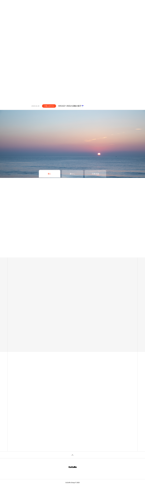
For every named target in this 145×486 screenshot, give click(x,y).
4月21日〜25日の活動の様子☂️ (71, 106)
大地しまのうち (49, 106)
